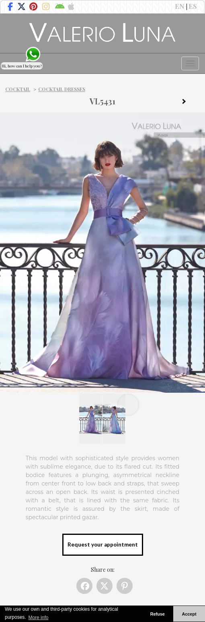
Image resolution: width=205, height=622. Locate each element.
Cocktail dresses (61, 89)
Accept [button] (189, 614)
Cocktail (17, 89)
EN (179, 6)
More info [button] (38, 617)
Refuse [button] (157, 614)
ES (193, 6)
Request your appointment (103, 544)
